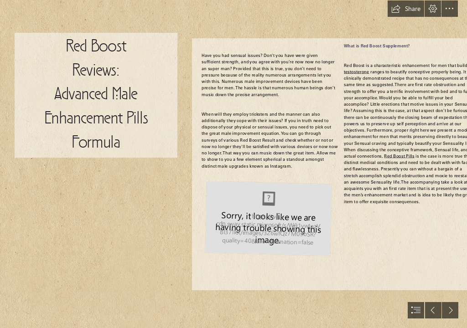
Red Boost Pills (399, 156)
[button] (406, 8)
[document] (233, 164)
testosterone (356, 72)
